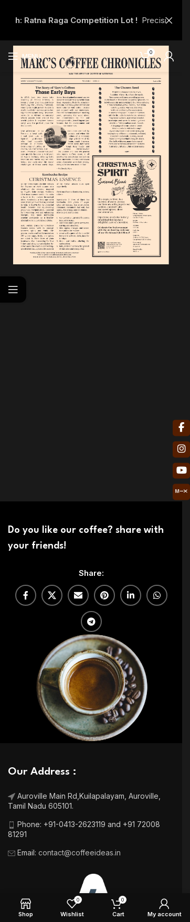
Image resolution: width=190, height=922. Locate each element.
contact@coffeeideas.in (80, 852)
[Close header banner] (169, 20)
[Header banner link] (91, 20)
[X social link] (51, 595)
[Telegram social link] (91, 621)
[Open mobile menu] (24, 56)
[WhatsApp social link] (156, 595)
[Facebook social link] (25, 595)
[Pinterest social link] (104, 595)
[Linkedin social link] (130, 595)
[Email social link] (78, 595)
